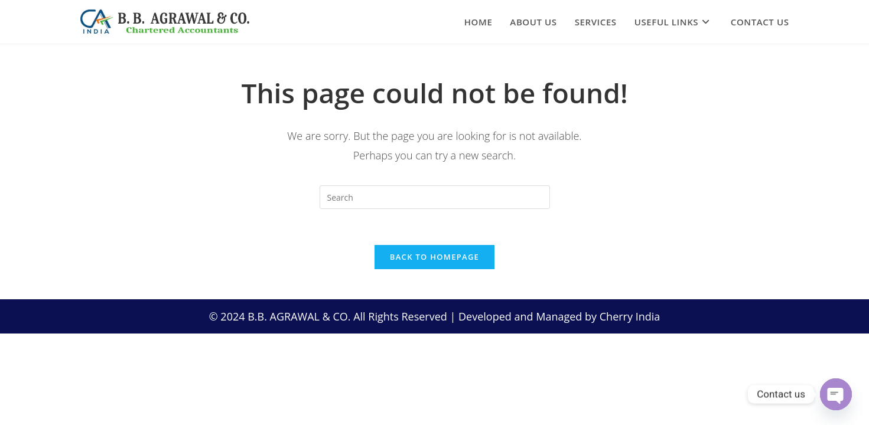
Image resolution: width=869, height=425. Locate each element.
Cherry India (630, 316)
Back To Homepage (434, 256)
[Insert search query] (435, 197)
